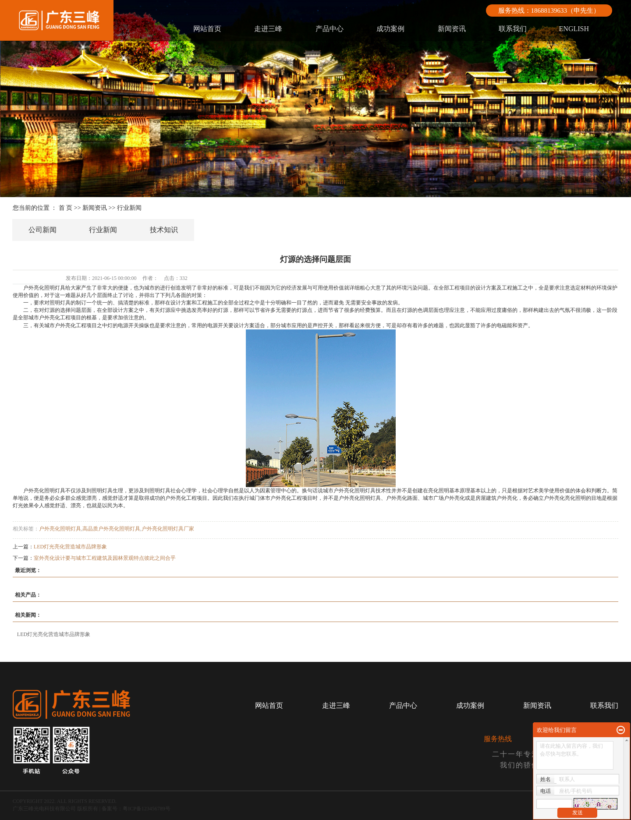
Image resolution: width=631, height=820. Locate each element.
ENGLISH (574, 28)
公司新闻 (42, 229)
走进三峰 (268, 28)
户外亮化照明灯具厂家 (168, 529)
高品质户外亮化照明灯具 (111, 529)
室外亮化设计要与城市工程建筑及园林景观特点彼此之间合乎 (105, 558)
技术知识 (164, 229)
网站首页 (207, 28)
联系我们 (513, 28)
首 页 (66, 208)
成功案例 (390, 28)
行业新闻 (129, 208)
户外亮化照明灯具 (60, 529)
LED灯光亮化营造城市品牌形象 (70, 547)
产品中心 (330, 28)
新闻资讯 (452, 28)
